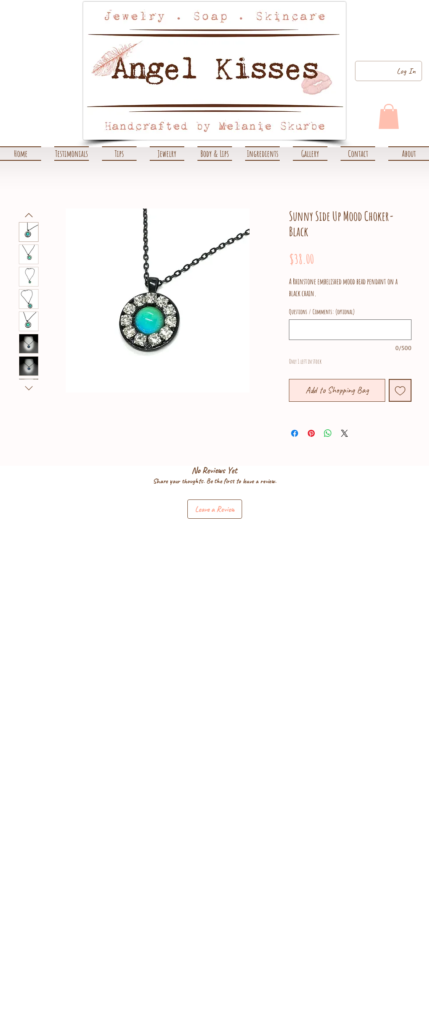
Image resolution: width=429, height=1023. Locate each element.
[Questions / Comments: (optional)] (350, 329)
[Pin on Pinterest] (311, 433)
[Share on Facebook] (294, 433)
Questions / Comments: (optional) (322, 312)
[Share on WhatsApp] (328, 433)
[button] (167, 153)
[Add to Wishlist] (400, 390)
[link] (388, 116)
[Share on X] (344, 433)
